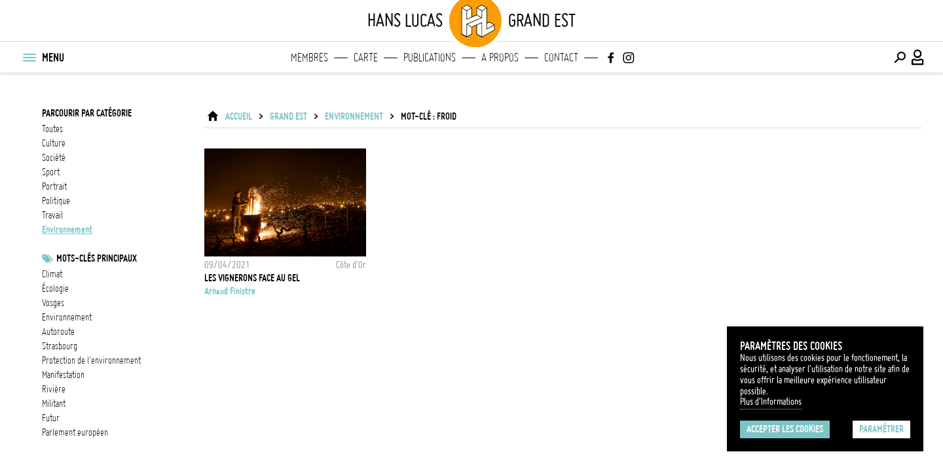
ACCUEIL (238, 116)
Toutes (52, 129)
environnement (67, 230)
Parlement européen (75, 432)
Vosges (53, 303)
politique (56, 201)
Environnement (67, 317)
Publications (429, 57)
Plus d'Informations (771, 402)
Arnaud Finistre (229, 291)
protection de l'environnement (91, 360)
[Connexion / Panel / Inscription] (918, 57)
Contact (561, 57)
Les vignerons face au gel (252, 278)
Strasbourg (59, 346)
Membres (309, 57)
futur (51, 418)
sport (51, 172)
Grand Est (288, 116)
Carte (366, 57)
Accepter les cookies (785, 429)
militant (53, 404)
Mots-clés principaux (96, 258)
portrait (54, 186)
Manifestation (63, 375)
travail (52, 215)
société (53, 158)
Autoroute (58, 332)
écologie (55, 288)
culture (53, 143)
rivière (53, 389)
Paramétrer (881, 429)
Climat (52, 274)
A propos (500, 57)
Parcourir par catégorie (87, 113)
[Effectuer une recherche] (900, 57)
